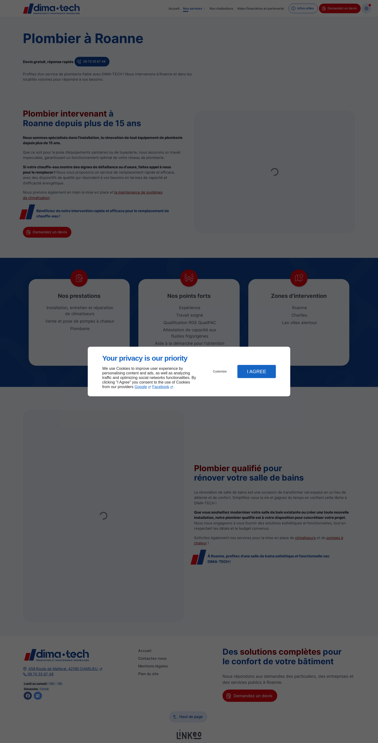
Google (141, 387)
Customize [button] (220, 371)
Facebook (160, 387)
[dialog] (189, 372)
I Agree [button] (256, 371)
